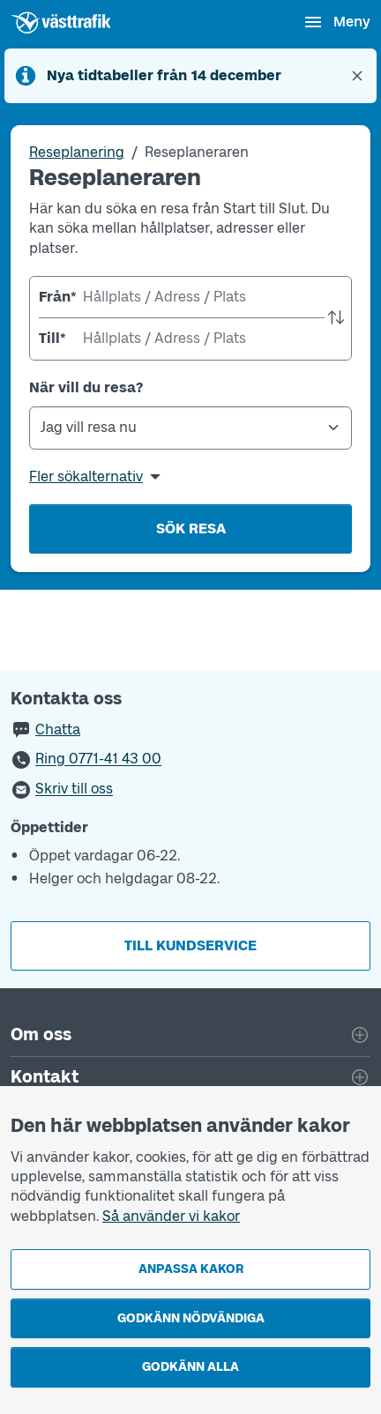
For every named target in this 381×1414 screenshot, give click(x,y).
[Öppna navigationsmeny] (336, 22)
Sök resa (191, 528)
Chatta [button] (57, 729)
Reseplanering (76, 152)
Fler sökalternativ (86, 476)
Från (56, 296)
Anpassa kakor (190, 1268)
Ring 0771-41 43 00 (98, 759)
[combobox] (190, 297)
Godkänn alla (190, 1366)
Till (52, 338)
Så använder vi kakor (171, 1216)
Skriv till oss (74, 789)
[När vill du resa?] (190, 427)
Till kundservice (190, 945)
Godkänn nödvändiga (191, 1318)
